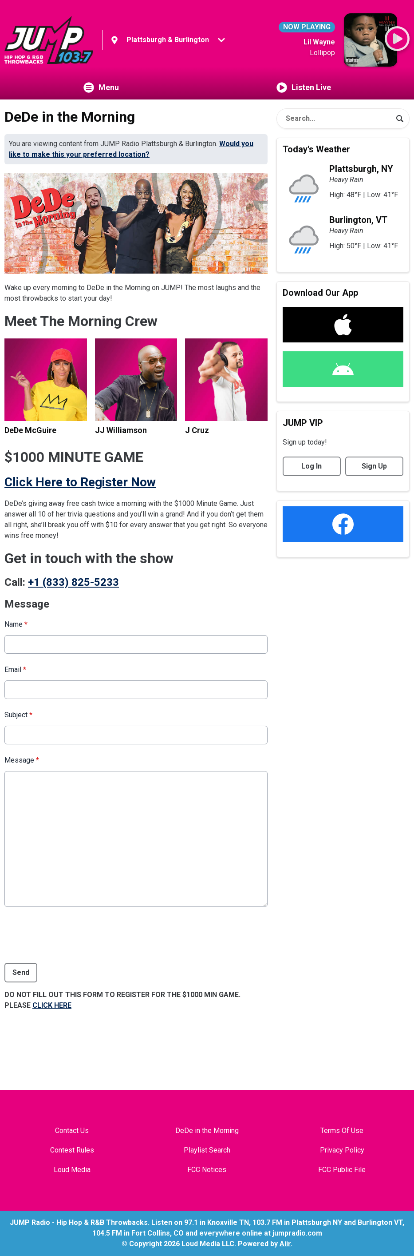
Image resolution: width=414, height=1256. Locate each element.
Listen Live (303, 87)
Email (15, 669)
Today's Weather (316, 149)
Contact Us (72, 1130)
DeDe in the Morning (207, 1130)
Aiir (285, 1244)
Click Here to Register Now (80, 482)
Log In (311, 466)
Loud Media (72, 1169)
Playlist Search (207, 1150)
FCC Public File (342, 1169)
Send (20, 972)
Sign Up (374, 466)
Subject (18, 715)
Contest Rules (72, 1150)
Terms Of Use (341, 1130)
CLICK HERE (51, 1005)
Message (21, 760)
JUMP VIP (303, 422)
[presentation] (71, 935)
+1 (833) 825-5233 (73, 582)
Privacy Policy (342, 1150)
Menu (101, 87)
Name (16, 624)
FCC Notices (206, 1169)
